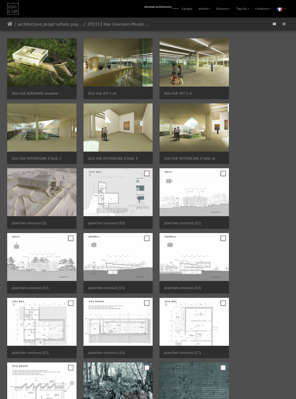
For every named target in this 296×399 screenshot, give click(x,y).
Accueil (9, 24)
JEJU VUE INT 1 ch (98, 90)
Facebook (159, 389)
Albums (203, 9)
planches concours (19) (30, 338)
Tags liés (241, 9)
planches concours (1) (173, 152)
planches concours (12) (102, 214)
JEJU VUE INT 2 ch (170, 90)
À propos (187, 9)
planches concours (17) (174, 276)
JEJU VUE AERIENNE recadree (35, 90)
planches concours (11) (30, 214)
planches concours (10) (246, 152)
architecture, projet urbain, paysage (50, 24)
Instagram (142, 389)
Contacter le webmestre (160, 377)
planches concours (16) (102, 276)
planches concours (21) (246, 338)
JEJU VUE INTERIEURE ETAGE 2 (253, 90)
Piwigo (141, 377)
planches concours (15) (30, 276)
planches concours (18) (246, 276)
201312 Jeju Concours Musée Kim (119, 24)
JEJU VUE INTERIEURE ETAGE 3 (36, 152)
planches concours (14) (246, 214)
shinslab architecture (158, 7)
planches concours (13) (174, 214)
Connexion (262, 9)
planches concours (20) (174, 338)
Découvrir (222, 9)
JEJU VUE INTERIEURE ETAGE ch (109, 152)
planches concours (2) (101, 338)
